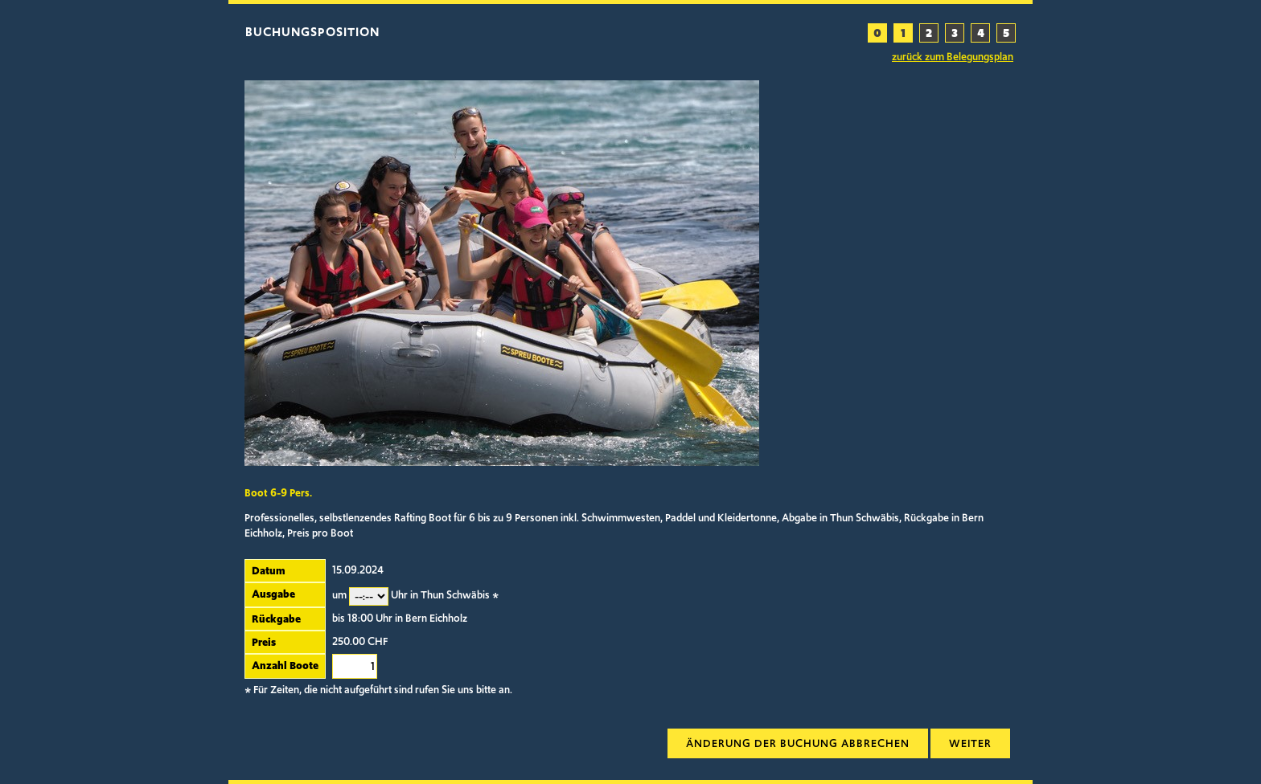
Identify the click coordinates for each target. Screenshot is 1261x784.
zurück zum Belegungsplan (952, 57)
